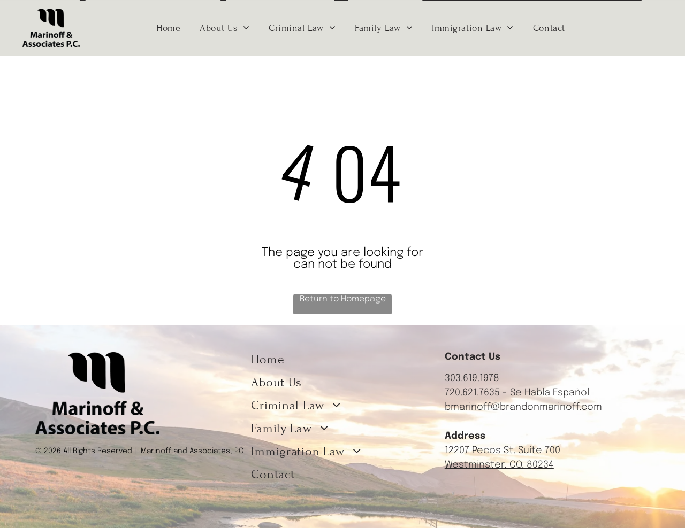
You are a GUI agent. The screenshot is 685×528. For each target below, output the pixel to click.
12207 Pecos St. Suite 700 (502, 450)
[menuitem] (168, 27)
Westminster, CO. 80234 (499, 465)
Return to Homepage (343, 299)
